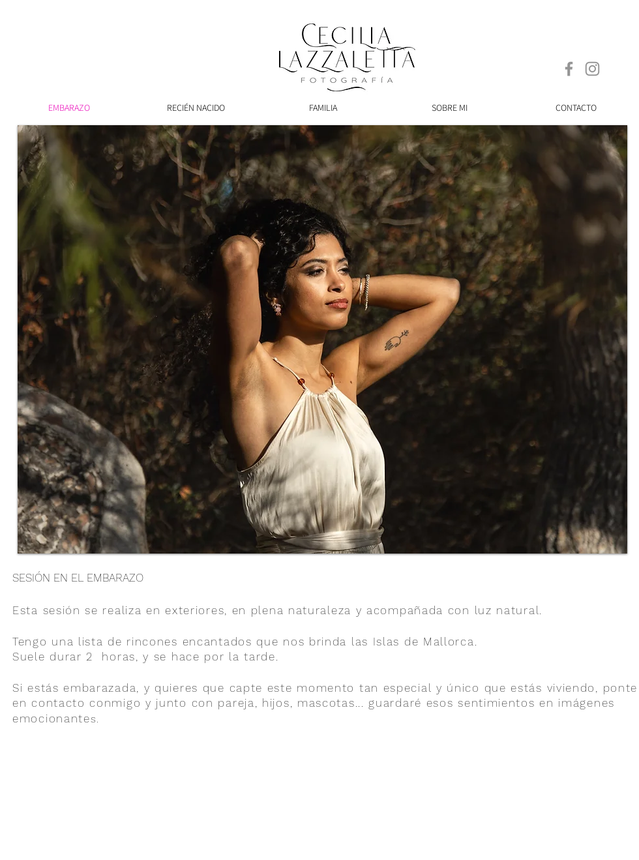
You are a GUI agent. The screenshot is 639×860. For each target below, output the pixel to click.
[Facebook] (568, 68)
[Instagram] (592, 68)
